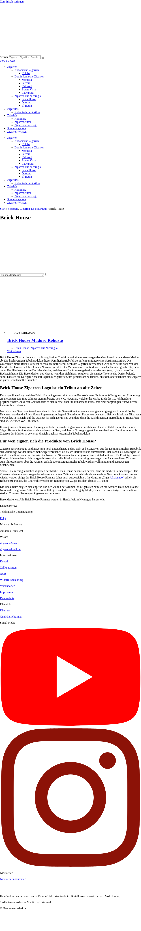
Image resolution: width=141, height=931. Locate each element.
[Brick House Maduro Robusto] (63, 332)
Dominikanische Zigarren (29, 76)
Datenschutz (7, 598)
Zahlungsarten (8, 567)
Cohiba (26, 73)
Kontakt (4, 561)
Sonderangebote (16, 128)
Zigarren (12, 66)
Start (2, 208)
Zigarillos (12, 108)
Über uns (5, 610)
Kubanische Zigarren (26, 70)
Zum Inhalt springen (12, 1)
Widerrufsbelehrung (11, 579)
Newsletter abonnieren (13, 879)
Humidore (20, 118)
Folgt (3, 518)
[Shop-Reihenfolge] (22, 275)
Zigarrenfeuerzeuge (25, 125)
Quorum (26, 102)
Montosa (27, 79)
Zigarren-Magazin (10, 543)
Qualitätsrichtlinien (11, 616)
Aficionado (116, 477)
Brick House (29, 99)
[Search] (42, 58)
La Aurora (27, 92)
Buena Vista (29, 89)
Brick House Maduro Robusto (35, 340)
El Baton (27, 105)
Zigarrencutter (22, 121)
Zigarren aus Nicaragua (28, 95)
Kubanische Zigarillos (27, 112)
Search (4, 57)
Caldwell (27, 86)
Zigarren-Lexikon (10, 549)
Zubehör (12, 115)
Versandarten (7, 585)
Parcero (26, 82)
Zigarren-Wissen (17, 131)
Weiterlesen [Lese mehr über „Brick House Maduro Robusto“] (14, 351)
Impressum (6, 592)
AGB (3, 573)
